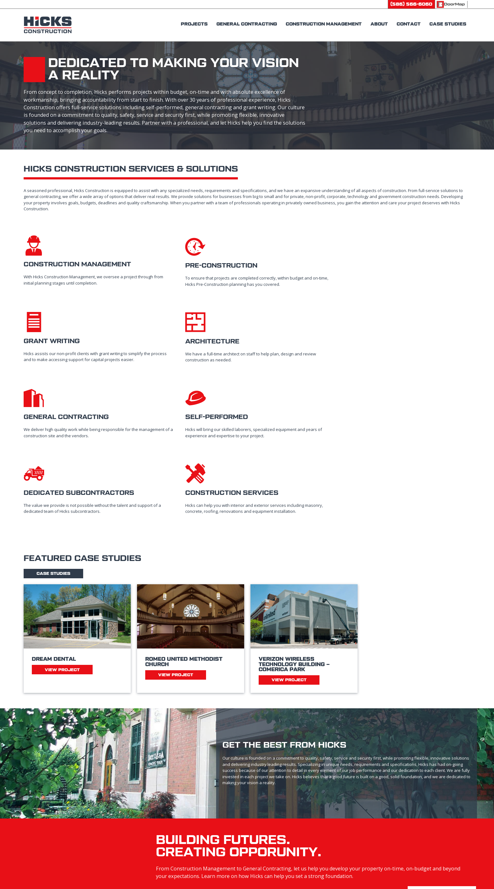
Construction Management (286, 812)
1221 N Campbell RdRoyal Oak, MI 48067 (160, 830)
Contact (378, 798)
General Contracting (278, 827)
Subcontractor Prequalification (407, 827)
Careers (377, 812)
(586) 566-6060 (152, 798)
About (261, 842)
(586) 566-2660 (152, 812)
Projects (263, 798)
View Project (62, 543)
